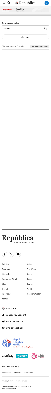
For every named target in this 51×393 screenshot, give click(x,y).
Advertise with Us (10, 367)
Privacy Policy (7, 381)
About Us (17, 372)
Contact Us (6, 372)
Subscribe (29, 372)
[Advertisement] (25, 148)
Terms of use (21, 381)
